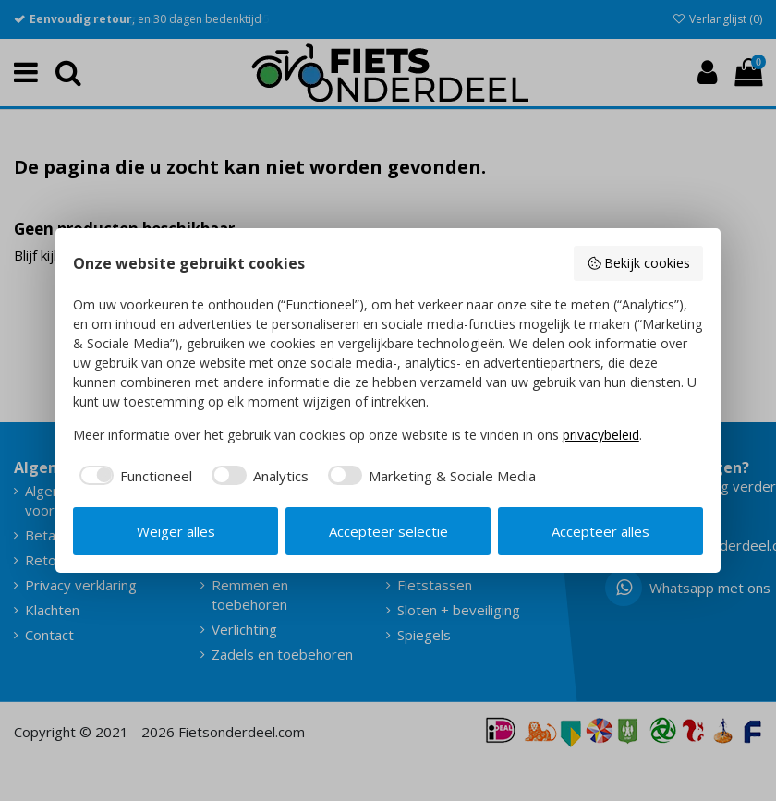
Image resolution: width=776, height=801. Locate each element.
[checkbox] (133, 476)
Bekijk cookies (639, 263)
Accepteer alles (600, 531)
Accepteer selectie (388, 531)
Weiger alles (176, 531)
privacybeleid (601, 434)
